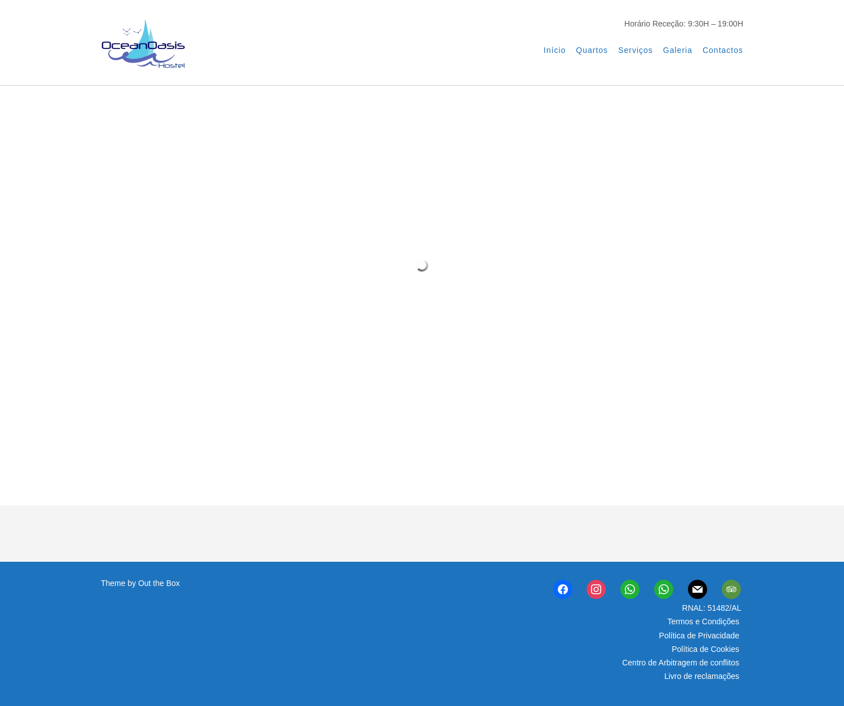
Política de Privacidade (699, 635)
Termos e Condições (703, 621)
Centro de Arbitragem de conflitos (680, 662)
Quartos (592, 50)
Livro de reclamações (701, 676)
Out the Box (159, 583)
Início (555, 50)
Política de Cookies (705, 649)
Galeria (677, 50)
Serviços (635, 50)
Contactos (723, 50)
